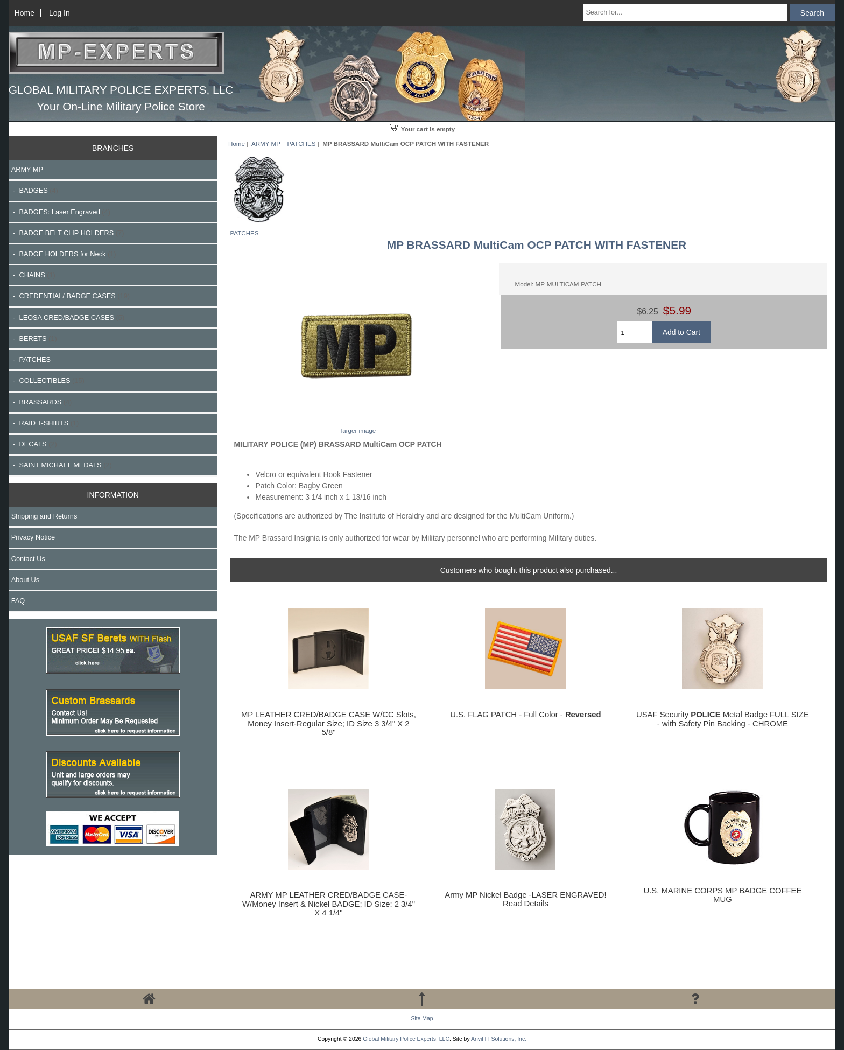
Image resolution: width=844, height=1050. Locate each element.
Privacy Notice (33, 537)
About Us (25, 580)
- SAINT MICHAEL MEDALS (61, 465)
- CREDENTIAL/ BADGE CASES (70, 296)
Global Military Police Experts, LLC (406, 1039)
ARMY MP (265, 143)
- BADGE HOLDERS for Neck (63, 254)
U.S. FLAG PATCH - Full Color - (525, 714)
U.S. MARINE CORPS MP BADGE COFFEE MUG (722, 895)
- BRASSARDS (41, 402)
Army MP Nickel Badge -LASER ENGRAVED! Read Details (525, 899)
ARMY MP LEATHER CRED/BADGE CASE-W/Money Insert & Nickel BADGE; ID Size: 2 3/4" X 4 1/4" (328, 903)
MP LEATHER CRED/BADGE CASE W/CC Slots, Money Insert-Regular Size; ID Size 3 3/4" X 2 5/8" (328, 723)
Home (24, 13)
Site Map (422, 1018)
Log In (59, 13)
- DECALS (34, 444)
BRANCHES (112, 148)
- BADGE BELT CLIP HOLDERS (67, 233)
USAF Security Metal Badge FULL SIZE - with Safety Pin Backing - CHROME (722, 718)
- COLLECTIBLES (48, 380)
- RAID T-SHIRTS (45, 423)
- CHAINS (33, 275)
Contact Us (28, 559)
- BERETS (34, 338)
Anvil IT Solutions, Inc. (498, 1039)
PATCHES (301, 143)
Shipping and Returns (44, 516)
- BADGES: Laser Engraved (60, 212)
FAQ (18, 601)
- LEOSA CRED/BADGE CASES (67, 317)
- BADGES (34, 190)
